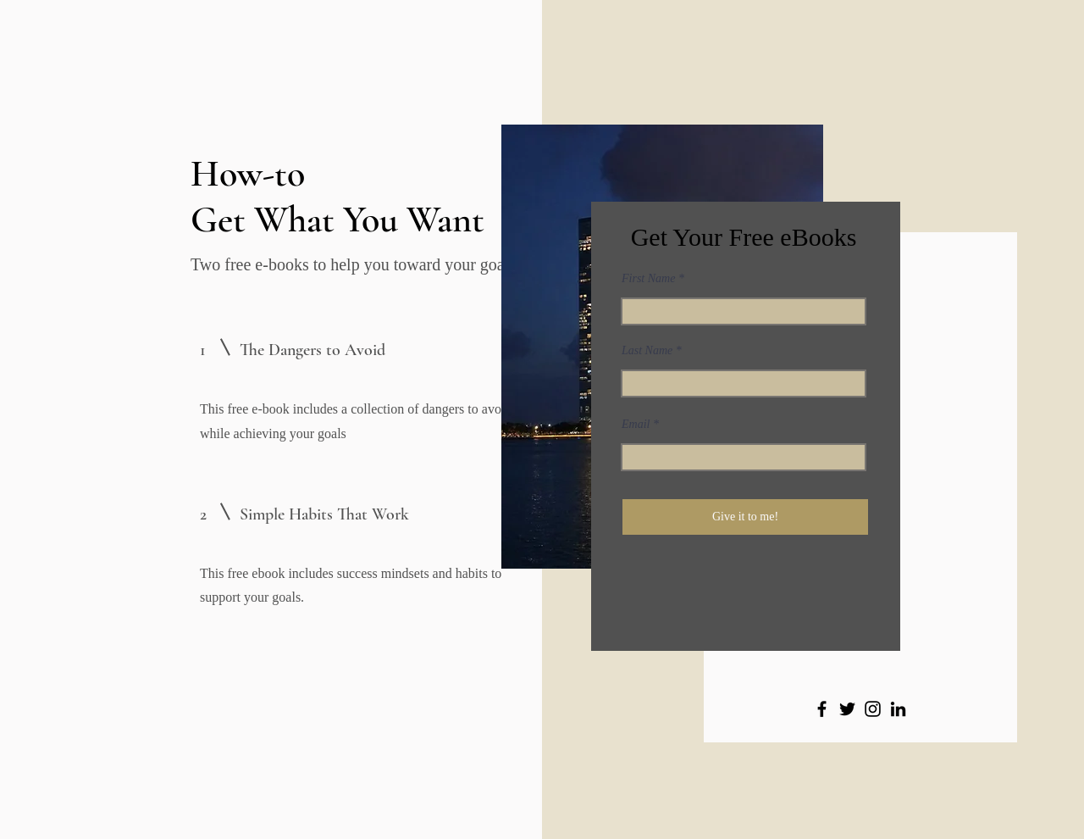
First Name (648, 279)
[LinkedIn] (898, 709)
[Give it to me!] (745, 517)
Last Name (647, 351)
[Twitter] (847, 709)
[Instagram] (872, 709)
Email (636, 425)
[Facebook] (821, 709)
